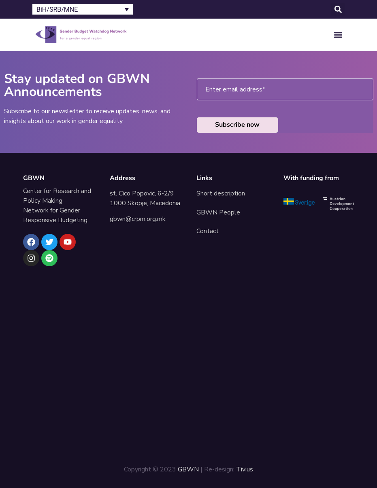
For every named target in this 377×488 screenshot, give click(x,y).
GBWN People (218, 212)
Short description (220, 193)
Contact (207, 231)
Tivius (244, 469)
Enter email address (235, 89)
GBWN (34, 178)
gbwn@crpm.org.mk (138, 218)
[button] (338, 9)
